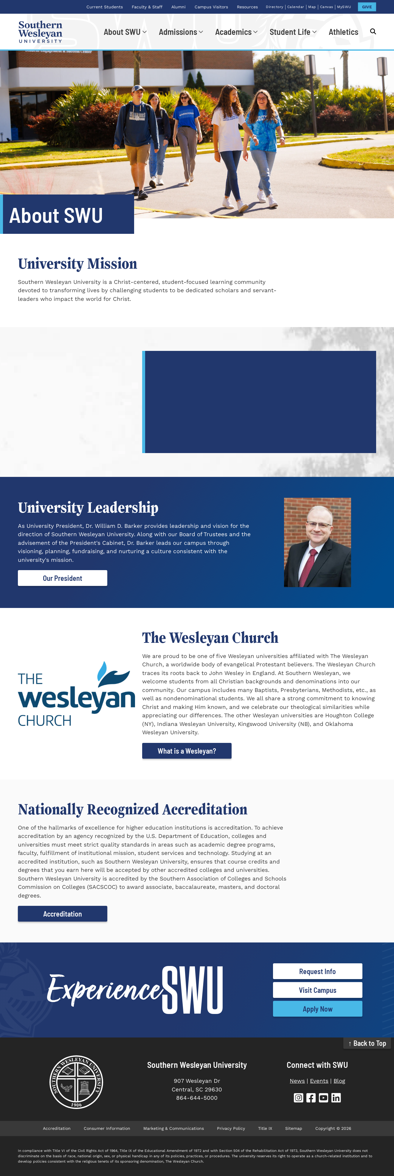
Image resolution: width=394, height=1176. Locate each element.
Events (319, 1080)
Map (312, 7)
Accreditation (62, 913)
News (297, 1080)
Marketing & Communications (173, 1128)
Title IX (265, 1128)
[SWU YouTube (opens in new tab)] (323, 1098)
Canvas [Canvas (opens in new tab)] (326, 7)
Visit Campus (317, 990)
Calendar (295, 7)
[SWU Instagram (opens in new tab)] (298, 1098)
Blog (339, 1080)
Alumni (178, 6)
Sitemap (293, 1128)
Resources (247, 6)
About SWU (122, 32)
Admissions (178, 32)
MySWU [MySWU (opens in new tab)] (344, 7)
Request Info (317, 971)
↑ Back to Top (367, 1043)
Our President (62, 578)
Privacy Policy (231, 1128)
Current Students (104, 6)
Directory (274, 7)
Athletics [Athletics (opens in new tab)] (343, 32)
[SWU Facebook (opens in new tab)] (311, 1098)
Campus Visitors (211, 6)
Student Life (290, 32)
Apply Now (318, 1008)
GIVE (367, 6)
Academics (233, 32)
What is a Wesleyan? (187, 750)
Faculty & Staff (147, 6)
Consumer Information (107, 1128)
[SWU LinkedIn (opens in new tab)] (336, 1098)
